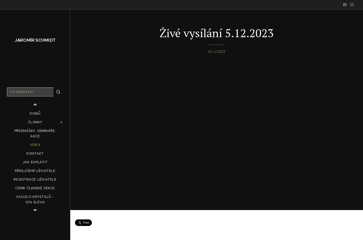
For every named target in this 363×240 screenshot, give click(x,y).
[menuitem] (35, 113)
